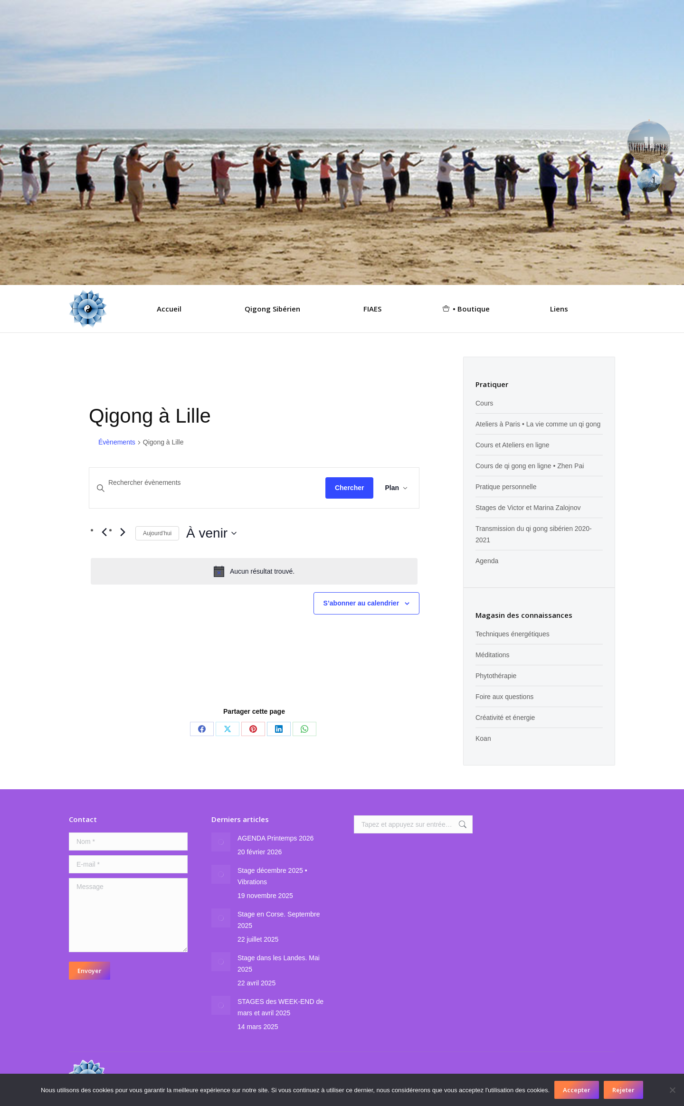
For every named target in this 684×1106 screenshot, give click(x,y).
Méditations (492, 655)
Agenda (486, 561)
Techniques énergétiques (512, 634)
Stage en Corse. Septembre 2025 (279, 919)
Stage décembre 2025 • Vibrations (272, 876)
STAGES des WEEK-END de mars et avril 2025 (280, 1007)
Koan (483, 738)
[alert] (254, 571)
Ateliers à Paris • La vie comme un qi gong (537, 424)
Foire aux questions (504, 696)
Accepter (576, 1090)
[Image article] (220, 841)
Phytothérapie (495, 676)
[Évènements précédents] (104, 532)
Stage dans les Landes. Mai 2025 (279, 963)
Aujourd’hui (157, 533)
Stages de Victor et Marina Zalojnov (528, 507)
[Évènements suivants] (122, 532)
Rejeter (623, 1090)
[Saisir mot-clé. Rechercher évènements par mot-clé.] (207, 483)
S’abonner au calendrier (361, 603)
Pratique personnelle (505, 487)
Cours (484, 403)
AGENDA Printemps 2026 (276, 838)
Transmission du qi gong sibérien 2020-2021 (533, 534)
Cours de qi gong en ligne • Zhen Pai (529, 466)
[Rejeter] (672, 1090)
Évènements (116, 442)
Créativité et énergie (505, 717)
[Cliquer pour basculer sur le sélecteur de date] (211, 533)
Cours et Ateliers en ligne (512, 445)
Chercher (349, 488)
